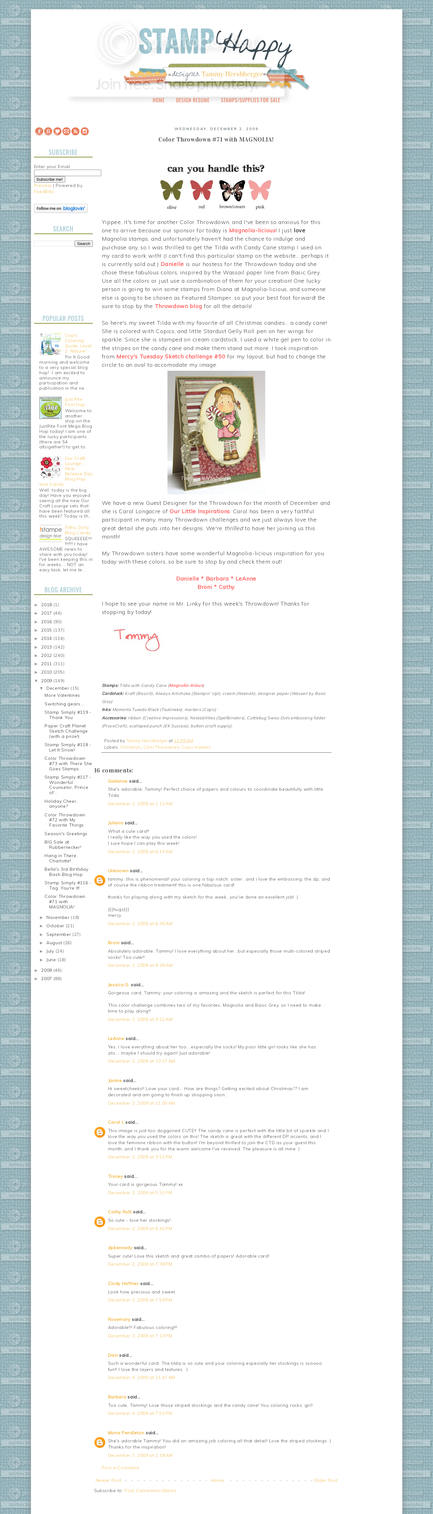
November (58, 917)
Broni (114, 942)
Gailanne (118, 781)
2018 (47, 604)
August (54, 942)
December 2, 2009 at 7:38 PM (140, 1264)
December (58, 688)
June (52, 959)
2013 (47, 647)
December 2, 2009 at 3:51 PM (140, 1157)
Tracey (115, 1176)
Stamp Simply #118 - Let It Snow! (68, 747)
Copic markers (196, 747)
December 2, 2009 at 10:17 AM (141, 1061)
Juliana (115, 823)
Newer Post (108, 1480)
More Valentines (62, 695)
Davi (113, 1355)
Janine (115, 1080)
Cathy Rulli (120, 1212)
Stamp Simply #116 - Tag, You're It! (68, 885)
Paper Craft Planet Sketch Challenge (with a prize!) (66, 731)
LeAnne (116, 1038)
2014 (47, 638)
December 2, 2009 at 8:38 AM (140, 965)
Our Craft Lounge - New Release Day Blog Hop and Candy (66, 471)
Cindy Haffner (123, 1283)
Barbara (117, 1397)
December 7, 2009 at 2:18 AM (140, 1455)
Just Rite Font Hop (75, 401)
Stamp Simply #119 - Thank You (68, 714)
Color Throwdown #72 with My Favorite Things (65, 820)
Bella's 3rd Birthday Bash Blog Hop (66, 871)
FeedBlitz (44, 191)
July (51, 951)
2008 (47, 970)
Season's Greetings (66, 833)
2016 (47, 621)
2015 (47, 630)
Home (159, 100)
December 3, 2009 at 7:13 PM (140, 1335)
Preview (43, 185)
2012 (47, 655)
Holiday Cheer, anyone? (61, 803)
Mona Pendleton (126, 1433)
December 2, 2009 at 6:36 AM (140, 923)
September (59, 934)
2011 (47, 663)
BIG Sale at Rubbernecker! (63, 844)
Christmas (130, 747)
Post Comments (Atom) (150, 1490)
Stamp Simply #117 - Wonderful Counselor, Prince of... (68, 784)
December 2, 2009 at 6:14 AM (140, 851)
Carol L (116, 1122)
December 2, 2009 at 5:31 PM (140, 1192)
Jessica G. (119, 984)
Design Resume (193, 100)
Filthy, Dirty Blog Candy (78, 530)
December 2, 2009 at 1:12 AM (140, 803)
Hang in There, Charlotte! (61, 858)
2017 (47, 613)
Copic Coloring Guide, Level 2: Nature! (78, 342)
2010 (47, 672)
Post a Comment (120, 1467)
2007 (47, 978)
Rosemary (119, 1319)
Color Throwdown (161, 747)
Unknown (118, 870)
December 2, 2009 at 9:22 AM (140, 1019)
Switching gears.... (65, 704)
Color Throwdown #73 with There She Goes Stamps (68, 763)
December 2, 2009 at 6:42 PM (140, 1228)
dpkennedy (120, 1247)
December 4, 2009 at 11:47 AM (141, 1377)
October (56, 925)
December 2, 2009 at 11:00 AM (141, 1103)
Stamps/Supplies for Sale (250, 100)
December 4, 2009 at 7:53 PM (140, 1413)
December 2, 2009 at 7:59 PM (140, 1300)
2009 (47, 680)
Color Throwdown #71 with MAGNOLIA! (65, 902)
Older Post (326, 1480)
